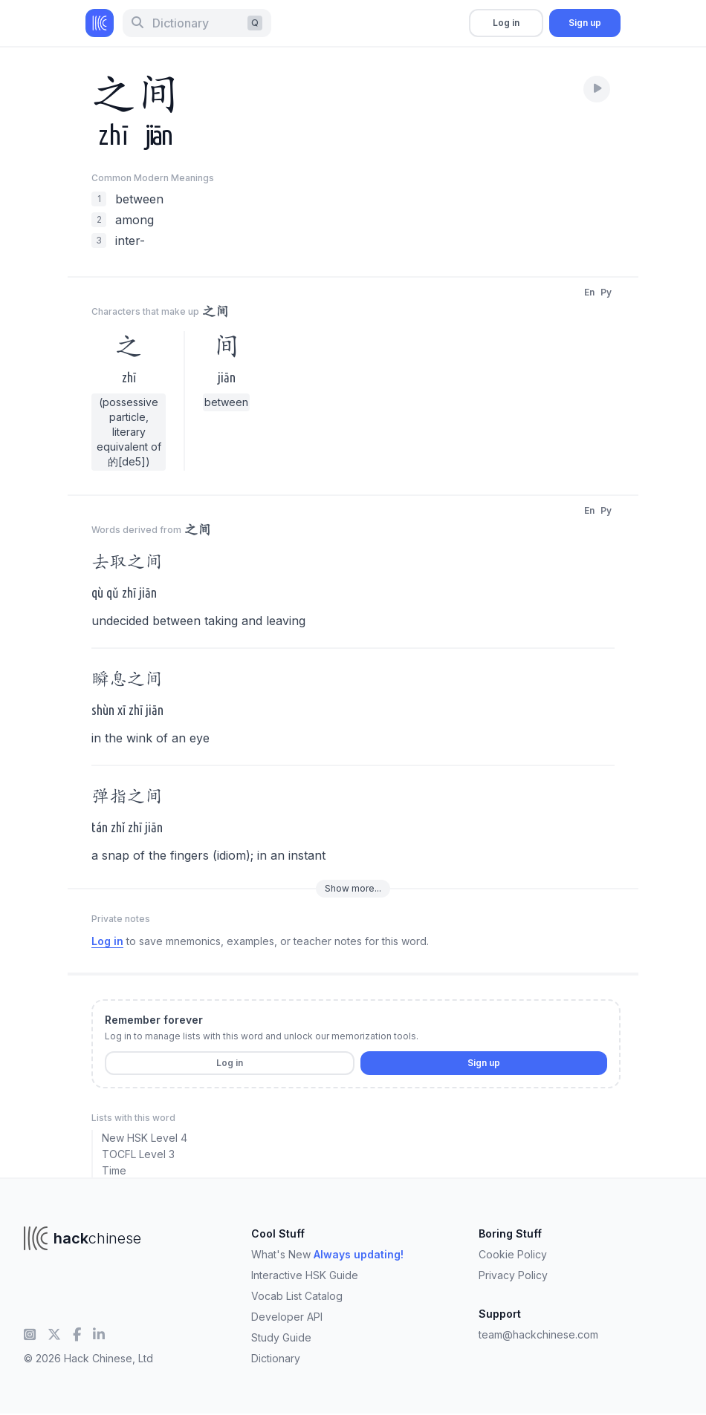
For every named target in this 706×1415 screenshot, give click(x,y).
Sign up (585, 22)
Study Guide (281, 1337)
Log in (506, 22)
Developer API (287, 1316)
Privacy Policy (513, 1275)
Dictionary (275, 1358)
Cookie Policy (513, 1254)
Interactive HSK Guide (304, 1275)
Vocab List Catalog (297, 1296)
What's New (327, 1254)
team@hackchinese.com (538, 1334)
